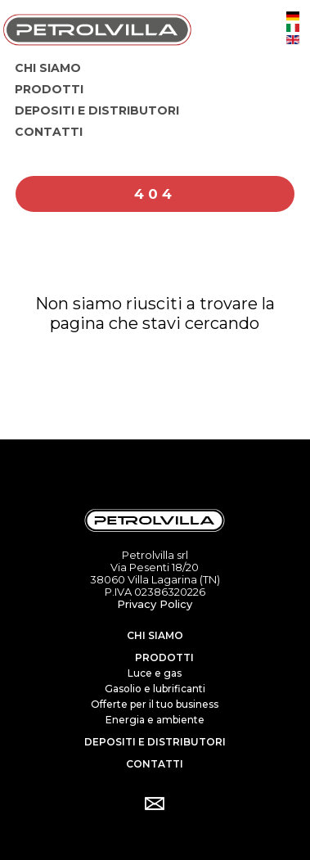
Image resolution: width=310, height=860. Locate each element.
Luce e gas (155, 673)
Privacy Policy (154, 603)
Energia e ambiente (155, 720)
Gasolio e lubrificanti (155, 688)
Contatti (154, 764)
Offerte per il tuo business (154, 704)
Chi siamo (155, 635)
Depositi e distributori (155, 742)
